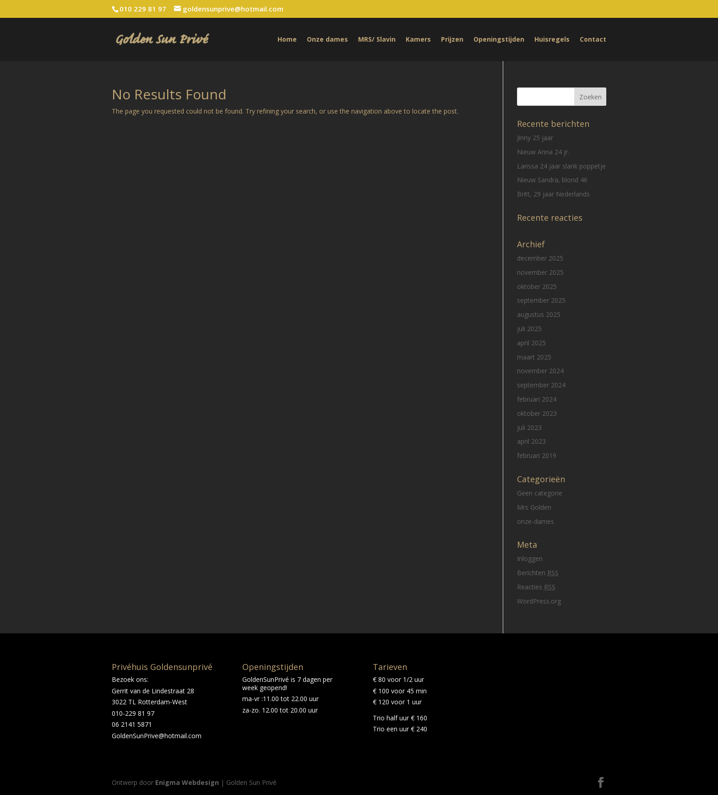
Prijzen (452, 40)
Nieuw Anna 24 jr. (543, 151)
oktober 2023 (537, 413)
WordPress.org (539, 601)
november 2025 (540, 272)
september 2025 (541, 300)
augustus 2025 (538, 314)
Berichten (538, 572)
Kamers (418, 40)
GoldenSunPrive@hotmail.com (156, 735)
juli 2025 (529, 328)
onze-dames (535, 521)
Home (287, 40)
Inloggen (530, 558)
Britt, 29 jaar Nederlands (553, 194)
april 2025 (531, 342)
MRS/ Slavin (377, 40)
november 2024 (540, 370)
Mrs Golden (534, 507)
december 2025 (540, 258)
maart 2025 (534, 357)
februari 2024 (536, 399)
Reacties (536, 587)
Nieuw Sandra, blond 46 (552, 179)
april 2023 (531, 441)
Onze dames (327, 40)
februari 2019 (536, 455)
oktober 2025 (537, 286)
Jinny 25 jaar (535, 137)
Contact (593, 40)
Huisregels (552, 40)
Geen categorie (539, 493)
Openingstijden (498, 40)
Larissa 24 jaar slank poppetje (561, 166)
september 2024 (541, 385)
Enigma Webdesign (187, 782)
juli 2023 (529, 427)
